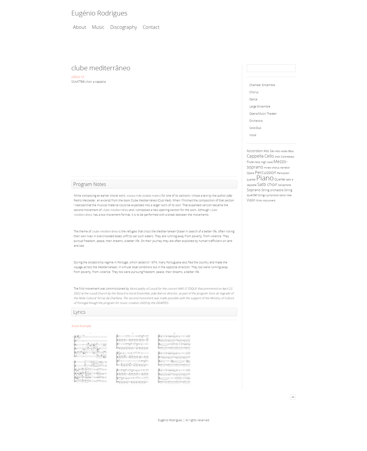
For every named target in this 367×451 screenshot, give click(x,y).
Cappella (255, 156)
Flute (250, 162)
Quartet (279, 179)
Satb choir (267, 184)
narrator (285, 167)
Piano (265, 178)
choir (277, 156)
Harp (257, 162)
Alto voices (281, 151)
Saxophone (284, 185)
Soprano (254, 189)
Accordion (255, 150)
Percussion (265, 172)
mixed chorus (271, 167)
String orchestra (272, 190)
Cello (269, 156)
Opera (250, 173)
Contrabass (287, 156)
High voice (267, 162)
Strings (262, 195)
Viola (289, 195)
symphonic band (276, 195)
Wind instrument (265, 200)
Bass (291, 151)
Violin (251, 200)
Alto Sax (269, 151)
